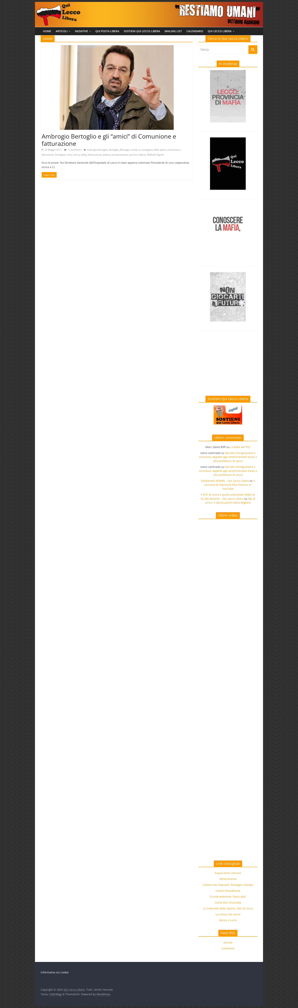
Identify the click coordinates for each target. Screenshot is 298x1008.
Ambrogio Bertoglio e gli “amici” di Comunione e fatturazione (109, 140)
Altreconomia (228, 879)
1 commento (72, 149)
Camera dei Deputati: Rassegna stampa (228, 885)
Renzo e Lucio (228, 920)
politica (106, 154)
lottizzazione (94, 154)
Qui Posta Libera (107, 31)
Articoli (61, 31)
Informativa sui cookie (55, 972)
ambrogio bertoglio (97, 149)
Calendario (194, 31)
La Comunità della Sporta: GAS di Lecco (228, 908)
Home (47, 31)
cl (139, 149)
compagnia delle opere (153, 149)
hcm (69, 154)
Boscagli (124, 149)
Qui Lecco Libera (219, 31)
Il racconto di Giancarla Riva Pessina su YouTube (229, 484)
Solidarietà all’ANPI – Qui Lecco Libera (225, 480)
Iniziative (81, 31)
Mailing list (173, 31)
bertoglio (113, 149)
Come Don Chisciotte (228, 902)
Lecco (76, 154)
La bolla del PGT (240, 447)
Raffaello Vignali (155, 154)
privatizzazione (120, 154)
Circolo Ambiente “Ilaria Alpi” (228, 896)
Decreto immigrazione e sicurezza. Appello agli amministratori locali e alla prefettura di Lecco (228, 457)
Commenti (228, 948)
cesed (133, 149)
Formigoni (60, 154)
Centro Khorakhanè (228, 890)
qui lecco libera (137, 154)
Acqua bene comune (228, 873)
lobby (83, 154)
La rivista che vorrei (228, 914)
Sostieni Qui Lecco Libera (142, 31)
